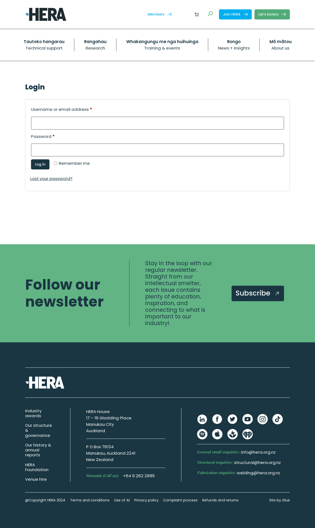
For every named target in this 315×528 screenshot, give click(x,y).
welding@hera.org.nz (258, 473)
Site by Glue (279, 500)
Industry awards (33, 413)
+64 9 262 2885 (139, 476)
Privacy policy (146, 500)
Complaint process (180, 500)
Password (52, 135)
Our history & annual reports (38, 450)
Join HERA (235, 14)
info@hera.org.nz (258, 452)
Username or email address (70, 108)
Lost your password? (51, 179)
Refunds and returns (220, 500)
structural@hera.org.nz (257, 462)
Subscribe (258, 293)
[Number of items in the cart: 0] (196, 14)
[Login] (185, 14)
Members (160, 14)
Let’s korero (272, 14)
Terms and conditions (90, 500)
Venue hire (36, 479)
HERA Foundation (36, 467)
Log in (40, 164)
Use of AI (122, 500)
